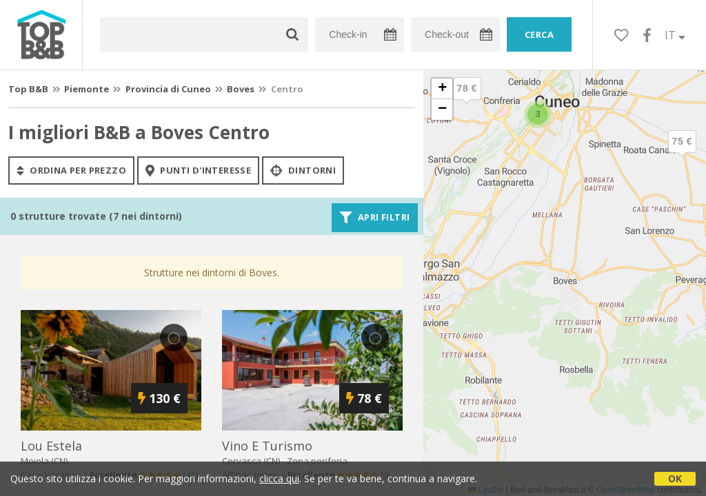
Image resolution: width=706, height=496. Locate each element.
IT (675, 35)
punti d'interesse (198, 170)
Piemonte (86, 89)
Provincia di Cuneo (168, 89)
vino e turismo (267, 445)
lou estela (51, 445)
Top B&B (28, 89)
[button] (682, 153)
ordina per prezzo (71, 170)
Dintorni (303, 170)
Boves (240, 89)
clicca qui (279, 478)
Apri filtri (375, 217)
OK (675, 478)
